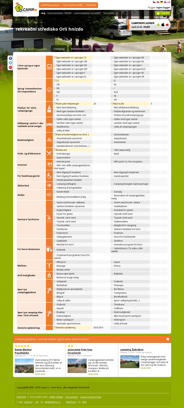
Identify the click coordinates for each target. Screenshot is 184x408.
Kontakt (100, 48)
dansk (168, 2)
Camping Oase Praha (90, 397)
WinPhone (71, 402)
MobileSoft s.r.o (53, 402)
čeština (154, 2)
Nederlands (165, 2)
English (158, 2)
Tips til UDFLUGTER (73, 5)
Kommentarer (80, 48)
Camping (59, 48)
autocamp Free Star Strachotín (80, 351)
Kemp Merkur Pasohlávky (23, 351)
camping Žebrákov (132, 349)
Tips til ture (108, 12)
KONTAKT (91, 5)
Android (28, 402)
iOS (37, 402)
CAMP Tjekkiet (56, 397)
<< (31, 48)
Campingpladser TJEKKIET (59, 12)
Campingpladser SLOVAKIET (87, 12)
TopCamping (71, 397)
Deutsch (161, 2)
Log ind (165, 13)
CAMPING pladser (50, 5)
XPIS (84, 402)
